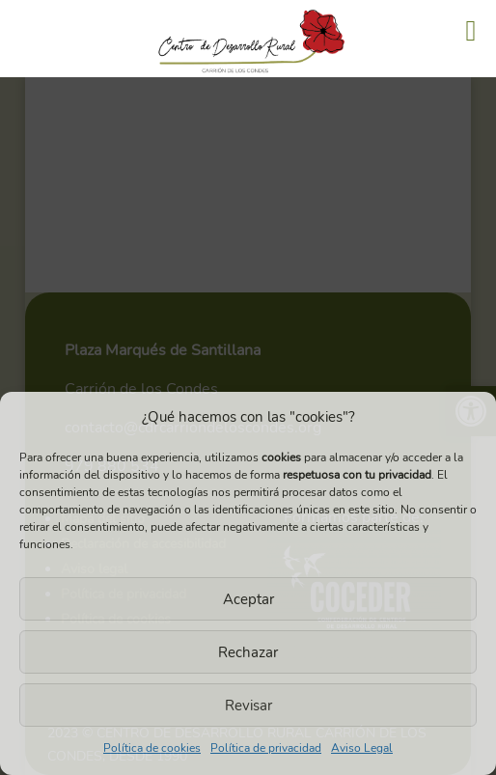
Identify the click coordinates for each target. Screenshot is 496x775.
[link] (248, 75)
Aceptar (248, 599)
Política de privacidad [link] (265, 748)
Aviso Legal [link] (362, 748)
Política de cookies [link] (152, 748)
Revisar (248, 705)
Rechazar (248, 652)
